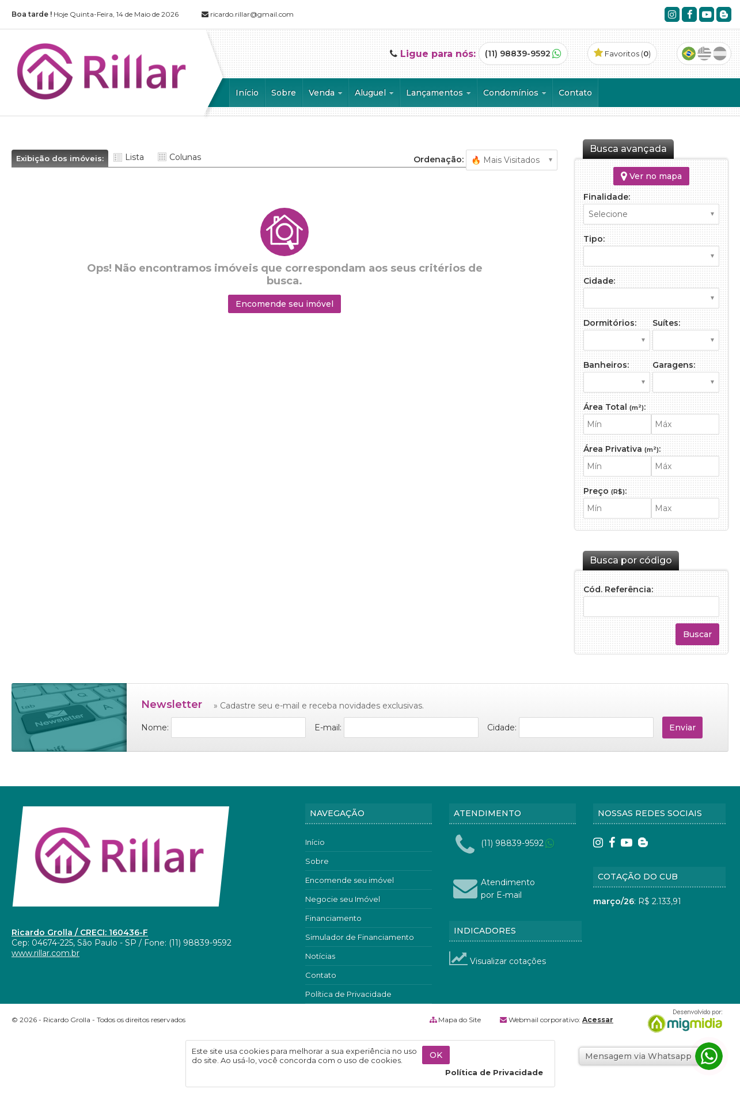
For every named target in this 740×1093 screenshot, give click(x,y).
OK (436, 1055)
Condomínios (514, 92)
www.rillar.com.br (45, 953)
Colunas (185, 157)
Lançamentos (438, 92)
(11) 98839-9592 (518, 53)
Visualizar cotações (497, 961)
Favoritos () (622, 53)
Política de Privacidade (348, 994)
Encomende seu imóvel (284, 304)
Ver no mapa (651, 176)
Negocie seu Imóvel (342, 899)
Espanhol (720, 53)
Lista (134, 157)
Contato (575, 92)
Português (689, 53)
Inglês (704, 53)
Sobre (283, 92)
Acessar (597, 1019)
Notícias (320, 956)
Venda (325, 92)
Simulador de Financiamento (359, 937)
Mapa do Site (459, 1019)
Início (247, 92)
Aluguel (374, 92)
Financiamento (333, 918)
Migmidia (682, 1021)
